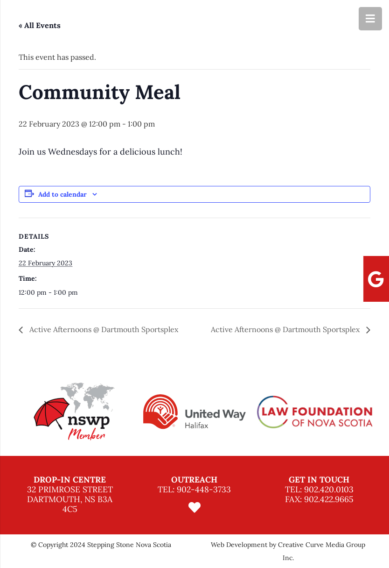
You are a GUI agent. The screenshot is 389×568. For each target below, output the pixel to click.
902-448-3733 (204, 489)
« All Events (40, 25)
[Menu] (370, 18)
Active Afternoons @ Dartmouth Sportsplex (103, 329)
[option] (74, 412)
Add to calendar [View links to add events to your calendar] (62, 194)
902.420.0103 (329, 489)
